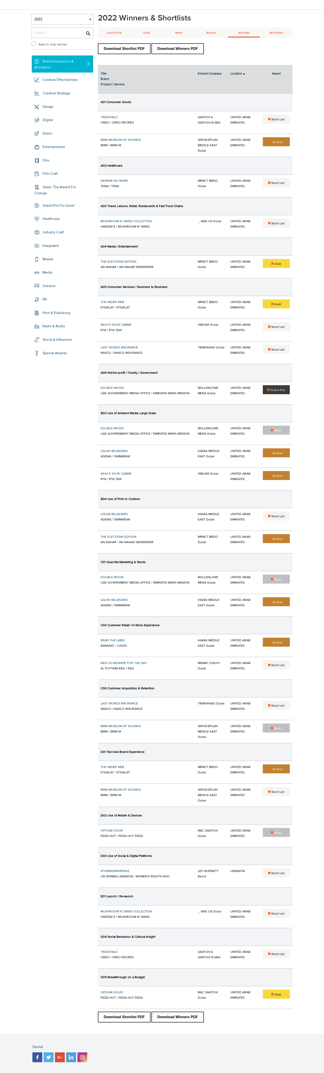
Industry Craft (53, 232)
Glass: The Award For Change (55, 190)
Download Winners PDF (177, 49)
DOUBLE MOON (112, 388)
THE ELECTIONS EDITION (118, 262)
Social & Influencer (57, 339)
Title (103, 74)
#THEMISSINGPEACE (115, 871)
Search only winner (52, 44)
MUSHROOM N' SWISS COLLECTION (126, 221)
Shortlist (244, 33)
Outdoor (49, 286)
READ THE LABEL (113, 640)
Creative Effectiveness (60, 79)
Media (47, 272)
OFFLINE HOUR (112, 831)
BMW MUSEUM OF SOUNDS (121, 140)
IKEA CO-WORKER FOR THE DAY (124, 663)
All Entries (276, 33)
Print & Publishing (56, 312)
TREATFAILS (109, 117)
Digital (48, 120)
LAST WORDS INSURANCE (119, 347)
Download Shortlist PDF (124, 49)
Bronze (211, 33)
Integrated (51, 245)
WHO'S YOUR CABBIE (116, 325)
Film (46, 160)
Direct (47, 133)
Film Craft (50, 173)
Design (48, 106)
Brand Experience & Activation (54, 64)
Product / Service (112, 84)
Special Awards (55, 353)
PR (45, 299)
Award (276, 74)
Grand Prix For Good (58, 205)
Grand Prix (114, 33)
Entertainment (54, 147)
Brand (105, 79)
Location (236, 74)
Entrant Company (210, 74)
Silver (179, 33)
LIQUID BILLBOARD (114, 451)
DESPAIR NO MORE (114, 181)
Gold (146, 33)
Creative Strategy (56, 93)
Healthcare (51, 219)
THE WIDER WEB (112, 302)
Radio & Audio (54, 326)
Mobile (48, 259)
